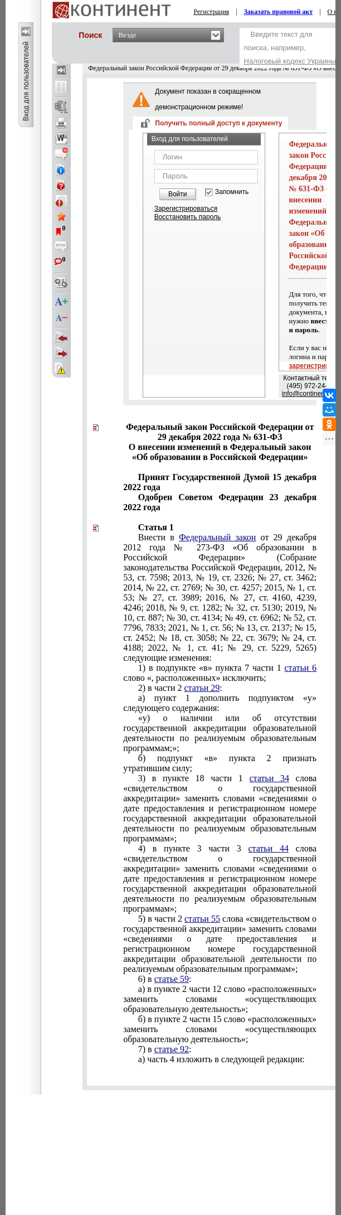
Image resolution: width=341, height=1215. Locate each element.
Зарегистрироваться (185, 208)
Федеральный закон (217, 537)
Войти (177, 194)
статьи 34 (269, 778)
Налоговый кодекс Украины (290, 61)
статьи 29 (202, 688)
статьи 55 (202, 918)
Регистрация (212, 12)
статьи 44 (268, 848)
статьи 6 (300, 667)
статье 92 (171, 1049)
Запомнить (232, 192)
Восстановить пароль (187, 217)
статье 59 (171, 979)
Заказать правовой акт (278, 12)
